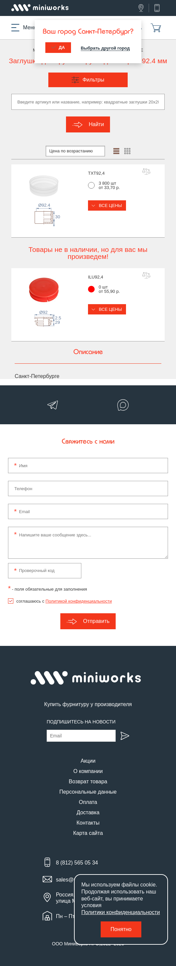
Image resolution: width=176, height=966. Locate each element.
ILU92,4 (95, 277)
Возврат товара (88, 781)
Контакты (87, 823)
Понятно (121, 929)
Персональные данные (88, 792)
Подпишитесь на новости (81, 721)
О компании (88, 771)
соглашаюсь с (64, 601)
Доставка (88, 812)
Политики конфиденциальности (120, 912)
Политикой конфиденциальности (79, 601)
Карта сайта (88, 833)
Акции (88, 761)
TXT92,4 (96, 173)
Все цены (107, 205)
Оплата (88, 802)
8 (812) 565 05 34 (77, 863)
